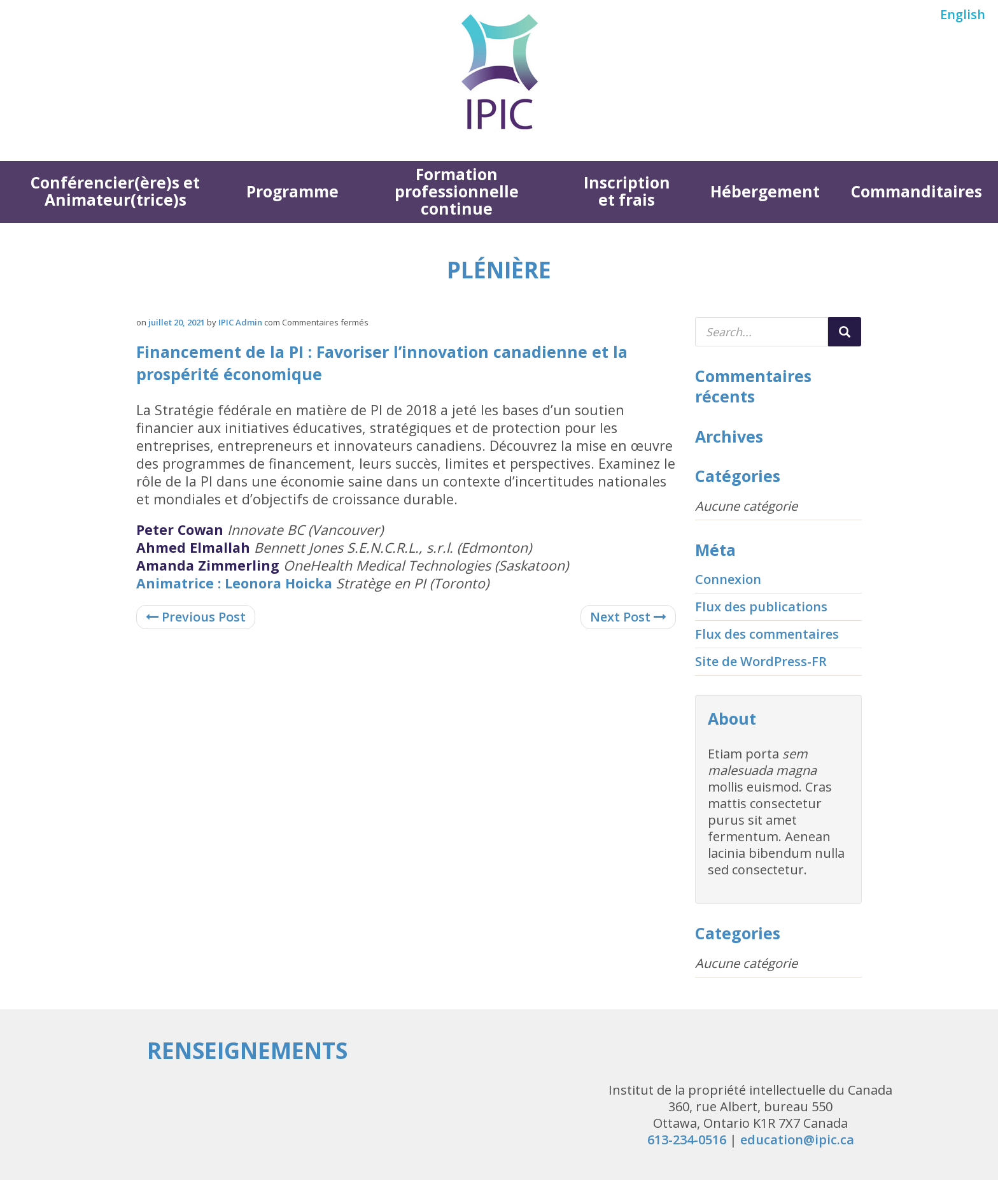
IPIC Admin (240, 322)
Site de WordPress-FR (761, 661)
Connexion (728, 579)
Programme (292, 191)
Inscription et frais (627, 191)
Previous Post (196, 616)
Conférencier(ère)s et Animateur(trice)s (115, 191)
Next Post (628, 616)
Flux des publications (761, 606)
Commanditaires (916, 191)
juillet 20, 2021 (176, 322)
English (962, 14)
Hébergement (765, 191)
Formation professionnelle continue (457, 191)
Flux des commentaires (767, 634)
